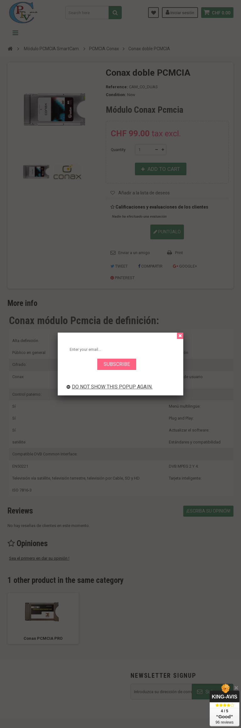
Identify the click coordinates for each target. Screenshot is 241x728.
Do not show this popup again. (110, 387)
